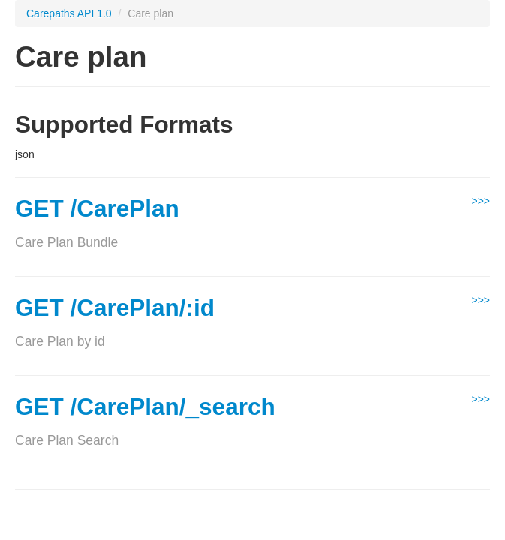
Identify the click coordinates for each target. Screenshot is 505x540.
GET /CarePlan (97, 208)
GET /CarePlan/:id (115, 307)
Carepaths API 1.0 (69, 14)
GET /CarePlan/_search (145, 406)
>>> (480, 201)
